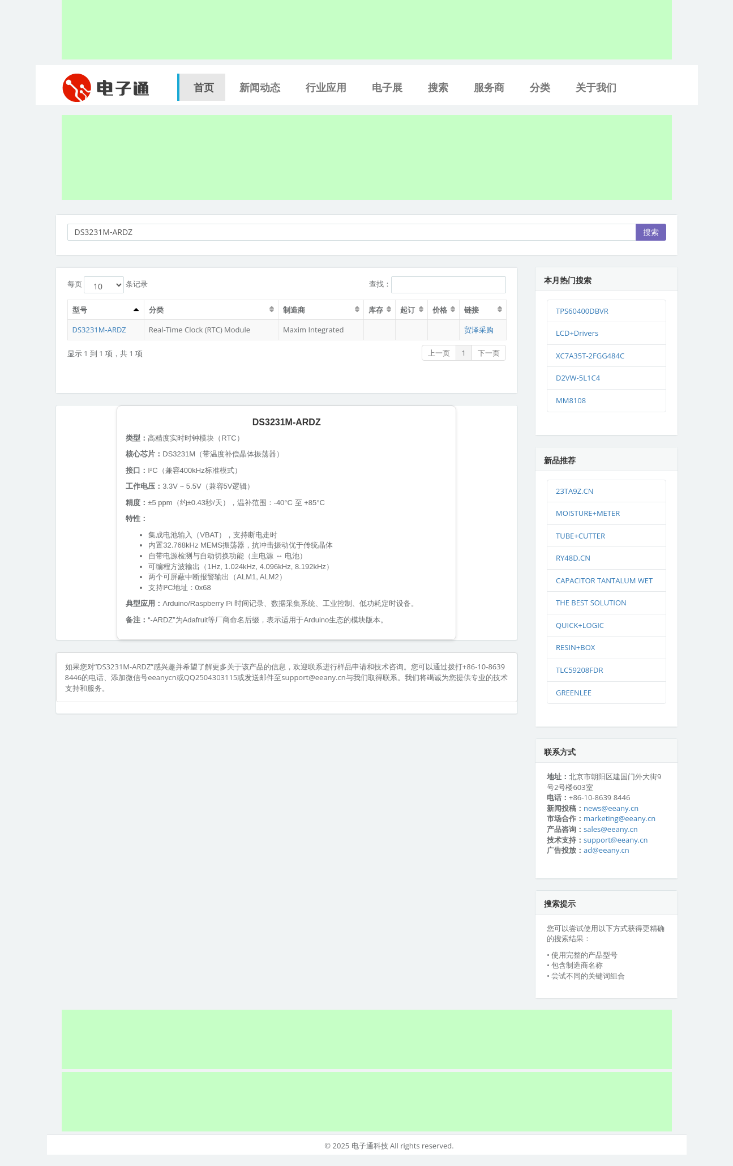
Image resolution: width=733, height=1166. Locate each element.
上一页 (439, 353)
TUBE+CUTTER (580, 536)
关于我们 (596, 87)
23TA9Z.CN (575, 491)
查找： (437, 284)
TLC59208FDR (579, 670)
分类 (540, 87)
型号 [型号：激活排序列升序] (79, 310)
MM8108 (571, 400)
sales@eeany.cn (611, 829)
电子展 (387, 87)
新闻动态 (259, 87)
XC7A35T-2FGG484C (590, 356)
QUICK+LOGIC (580, 625)
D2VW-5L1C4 (578, 378)
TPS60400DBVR (582, 311)
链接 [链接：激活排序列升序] (471, 310)
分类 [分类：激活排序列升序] (156, 310)
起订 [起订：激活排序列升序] (407, 310)
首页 (204, 87)
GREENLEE (573, 692)
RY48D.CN (573, 558)
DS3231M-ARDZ (99, 329)
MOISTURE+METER (588, 513)
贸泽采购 (479, 329)
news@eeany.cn (611, 808)
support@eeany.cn (616, 840)
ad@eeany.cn (606, 850)
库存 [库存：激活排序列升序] (375, 310)
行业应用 (326, 87)
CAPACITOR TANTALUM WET (604, 580)
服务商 (489, 87)
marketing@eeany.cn (619, 818)
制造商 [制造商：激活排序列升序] (294, 310)
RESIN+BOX (575, 647)
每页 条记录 (107, 284)
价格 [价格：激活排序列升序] (439, 310)
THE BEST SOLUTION (591, 602)
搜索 (438, 87)
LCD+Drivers (577, 333)
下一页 (489, 353)
